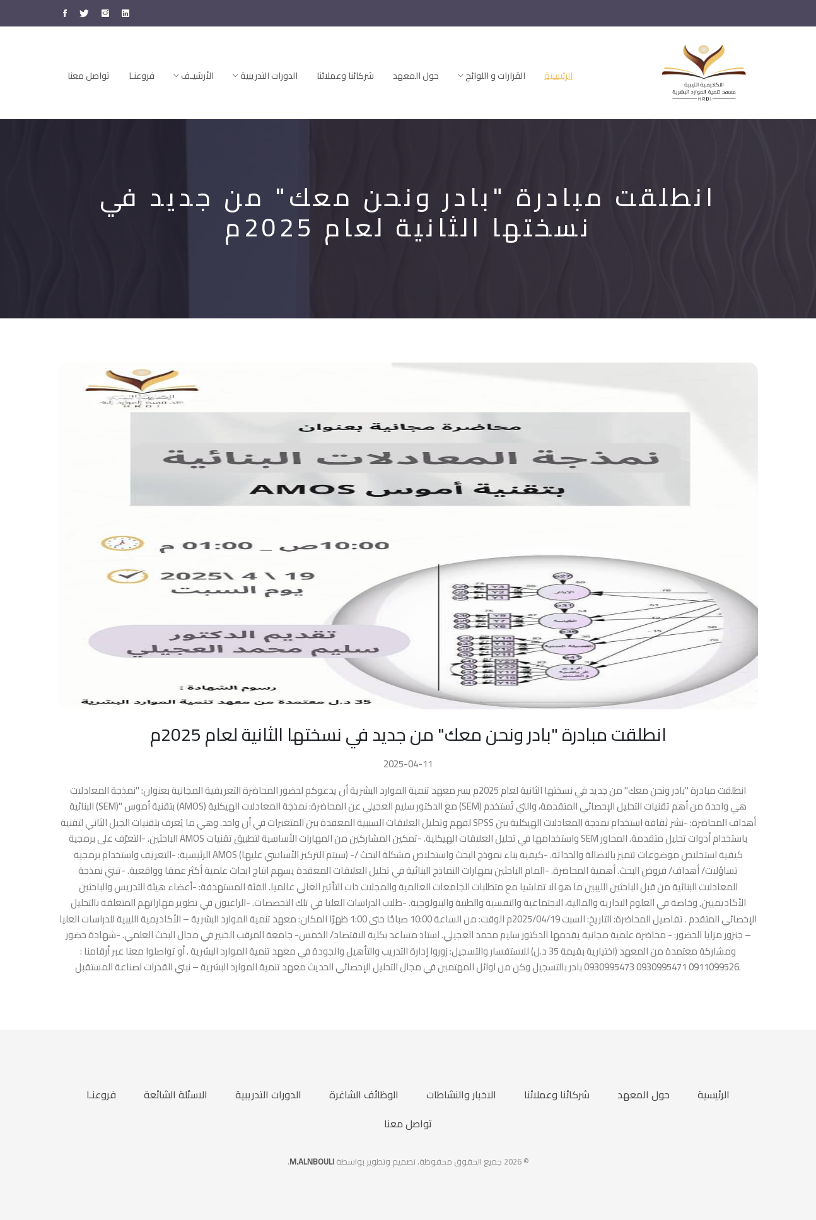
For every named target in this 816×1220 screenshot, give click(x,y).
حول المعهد (416, 75)
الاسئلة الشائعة (175, 1094)
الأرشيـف (193, 75)
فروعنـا (141, 75)
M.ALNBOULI (311, 1161)
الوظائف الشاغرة (364, 1094)
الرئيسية (558, 75)
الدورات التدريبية (265, 75)
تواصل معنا (88, 75)
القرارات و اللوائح (491, 75)
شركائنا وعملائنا (345, 75)
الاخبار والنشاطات (461, 1094)
